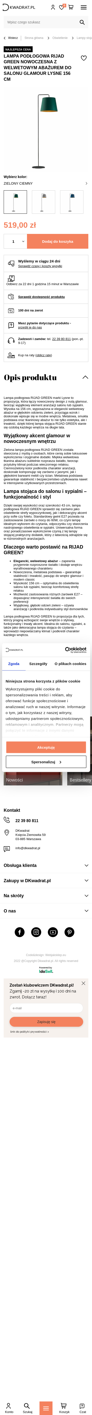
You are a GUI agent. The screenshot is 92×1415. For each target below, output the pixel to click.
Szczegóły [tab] (38, 664)
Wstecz (11, 38)
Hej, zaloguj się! (53, 7)
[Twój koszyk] (71, 7)
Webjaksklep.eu (55, 955)
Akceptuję (46, 747)
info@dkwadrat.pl (27, 848)
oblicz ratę (43, 355)
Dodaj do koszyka (57, 241)
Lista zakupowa (64, 5)
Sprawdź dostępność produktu (41, 297)
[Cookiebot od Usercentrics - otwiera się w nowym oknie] (65, 650)
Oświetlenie (60, 38)
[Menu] (46, 1408)
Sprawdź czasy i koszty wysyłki (40, 266)
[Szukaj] (82, 22)
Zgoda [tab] (13, 664)
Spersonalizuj (46, 762)
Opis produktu (30, 377)
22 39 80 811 (61, 339)
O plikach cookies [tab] (70, 664)
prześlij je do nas (30, 327)
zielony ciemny (45, 183)
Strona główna (34, 38)
